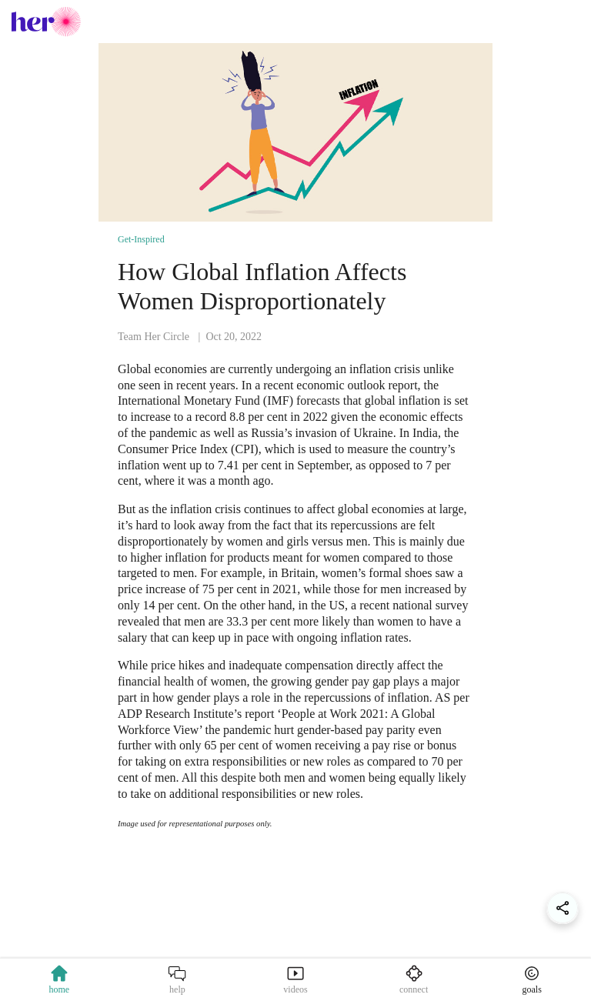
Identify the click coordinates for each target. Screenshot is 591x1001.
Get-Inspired (141, 239)
